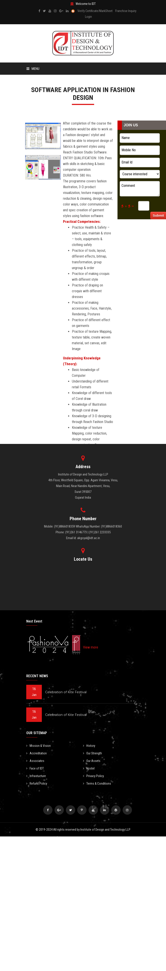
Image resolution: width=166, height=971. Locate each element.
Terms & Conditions (97, 783)
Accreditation (36, 753)
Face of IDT (35, 768)
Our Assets (91, 761)
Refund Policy (36, 783)
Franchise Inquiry (125, 11)
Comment (140, 188)
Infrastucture (36, 776)
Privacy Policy (93, 776)
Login (88, 16)
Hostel (89, 768)
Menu (32, 69)
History (89, 745)
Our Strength (92, 753)
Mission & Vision (38, 745)
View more (90, 647)
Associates (35, 761)
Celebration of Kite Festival (66, 692)
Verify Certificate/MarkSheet (95, 11)
